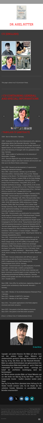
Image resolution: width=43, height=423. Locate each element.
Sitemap (26, 409)
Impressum (4, 409)
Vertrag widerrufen (35, 409)
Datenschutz (11, 409)
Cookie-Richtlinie (19, 409)
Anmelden (3, 418)
